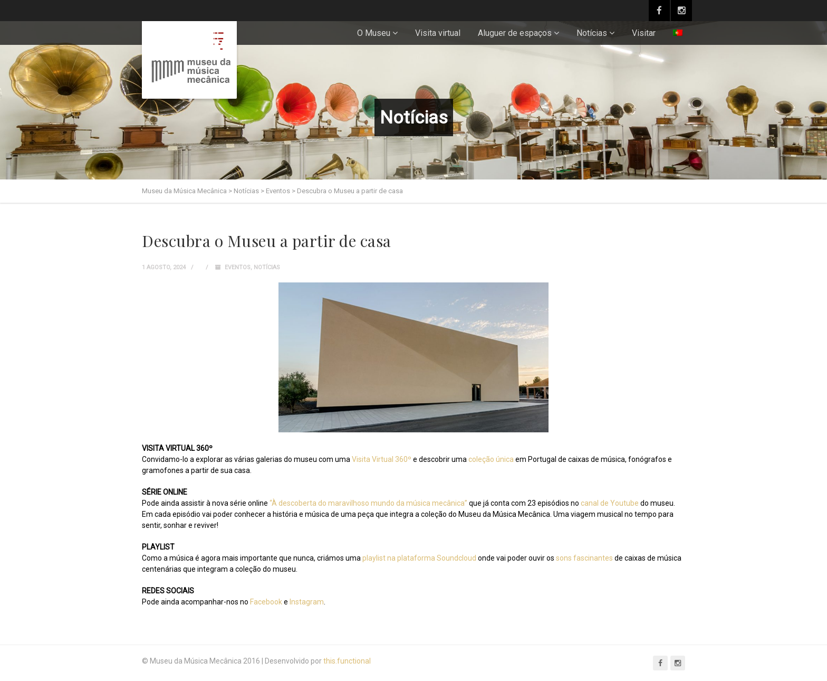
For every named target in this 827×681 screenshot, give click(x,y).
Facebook (266, 602)
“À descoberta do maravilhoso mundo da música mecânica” (367, 503)
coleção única (491, 459)
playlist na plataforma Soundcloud (419, 558)
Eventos (238, 267)
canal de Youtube (609, 503)
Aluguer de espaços (515, 33)
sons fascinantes (584, 558)
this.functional (347, 661)
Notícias (591, 33)
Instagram (307, 602)
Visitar (644, 33)
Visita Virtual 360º (381, 459)
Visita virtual (437, 33)
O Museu (373, 33)
